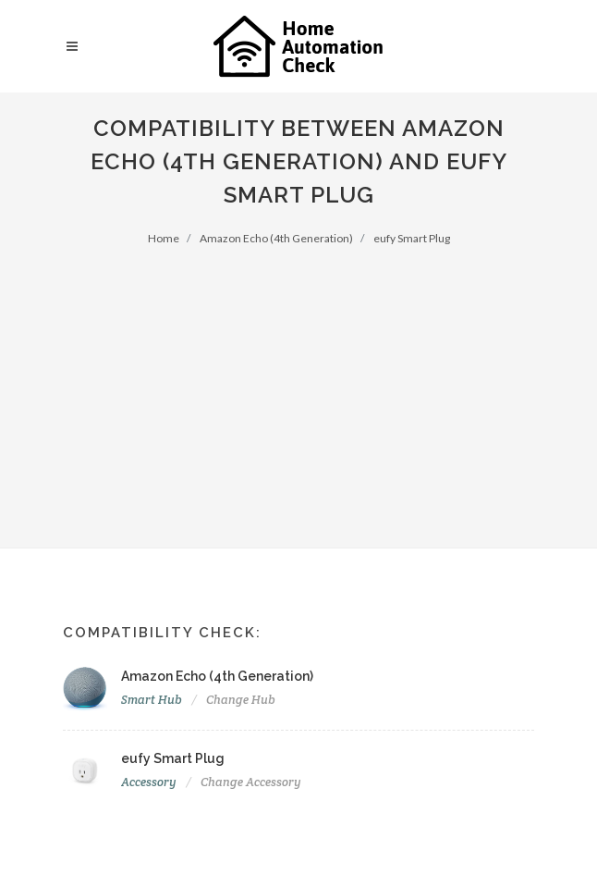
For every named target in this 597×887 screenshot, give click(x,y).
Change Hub (240, 700)
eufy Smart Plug (411, 238)
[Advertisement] (298, 385)
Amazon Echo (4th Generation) (276, 238)
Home (163, 238)
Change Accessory (251, 782)
